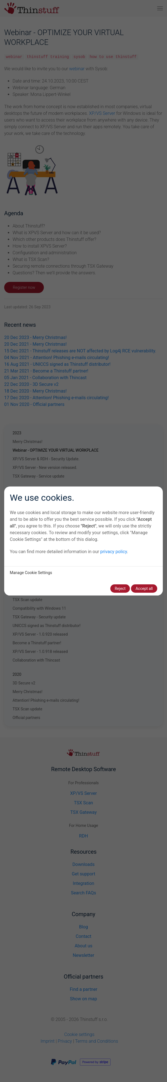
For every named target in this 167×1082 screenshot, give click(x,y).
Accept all (144, 588)
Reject (120, 588)
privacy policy (113, 551)
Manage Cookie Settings (31, 572)
